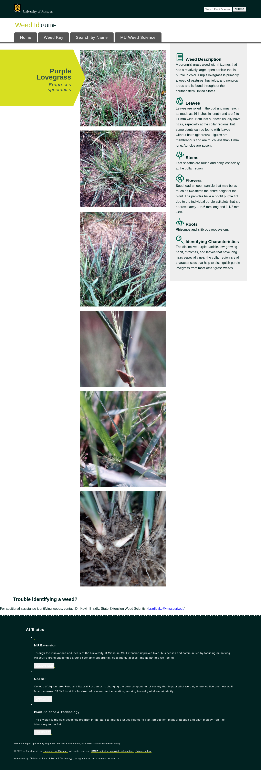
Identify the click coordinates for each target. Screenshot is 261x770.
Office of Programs (50, 7)
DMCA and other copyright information (112, 751)
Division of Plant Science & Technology (51, 759)
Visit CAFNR (43, 698)
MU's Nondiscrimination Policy (104, 743)
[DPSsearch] (218, 9)
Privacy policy (143, 751)
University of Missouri (38, 11)
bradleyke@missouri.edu (166, 608)
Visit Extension (44, 665)
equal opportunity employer (40, 743)
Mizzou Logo (17, 8)
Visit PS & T (43, 732)
